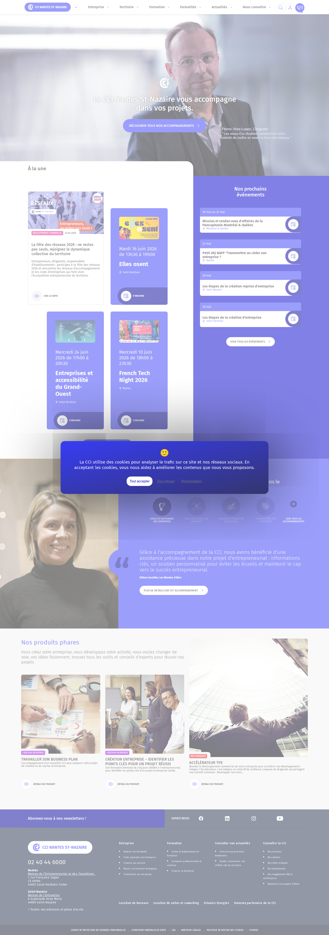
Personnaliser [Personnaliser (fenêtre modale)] (191, 481)
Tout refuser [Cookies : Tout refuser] (166, 481)
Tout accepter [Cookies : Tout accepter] (139, 481)
